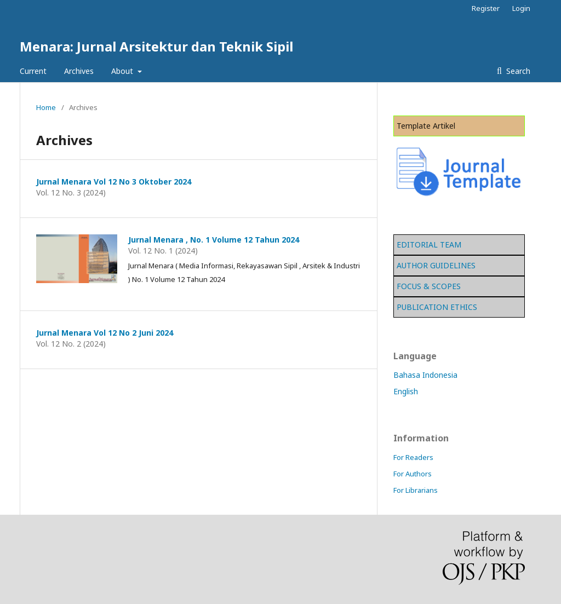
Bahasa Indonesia (425, 375)
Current (33, 71)
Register (486, 8)
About (123, 71)
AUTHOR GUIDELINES (436, 265)
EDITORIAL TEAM (429, 244)
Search (517, 71)
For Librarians (415, 490)
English (405, 391)
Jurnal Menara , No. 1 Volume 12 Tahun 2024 (213, 239)
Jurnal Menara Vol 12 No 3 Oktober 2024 (113, 181)
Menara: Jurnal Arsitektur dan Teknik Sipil (156, 46)
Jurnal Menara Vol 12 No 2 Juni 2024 (104, 332)
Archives (79, 71)
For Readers (413, 457)
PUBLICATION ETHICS (437, 307)
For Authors (412, 474)
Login (521, 8)
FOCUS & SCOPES (429, 286)
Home (46, 107)
